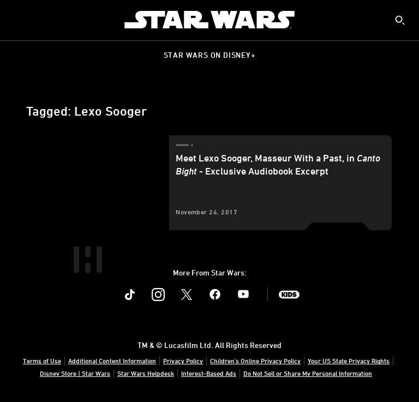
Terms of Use (42, 360)
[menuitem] (17, 20)
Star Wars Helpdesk (145, 373)
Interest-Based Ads (208, 373)
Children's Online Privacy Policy (255, 360)
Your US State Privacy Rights (349, 360)
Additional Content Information (112, 360)
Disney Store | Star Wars (75, 373)
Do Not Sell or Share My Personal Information (307, 373)
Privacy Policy (183, 360)
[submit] (400, 20)
